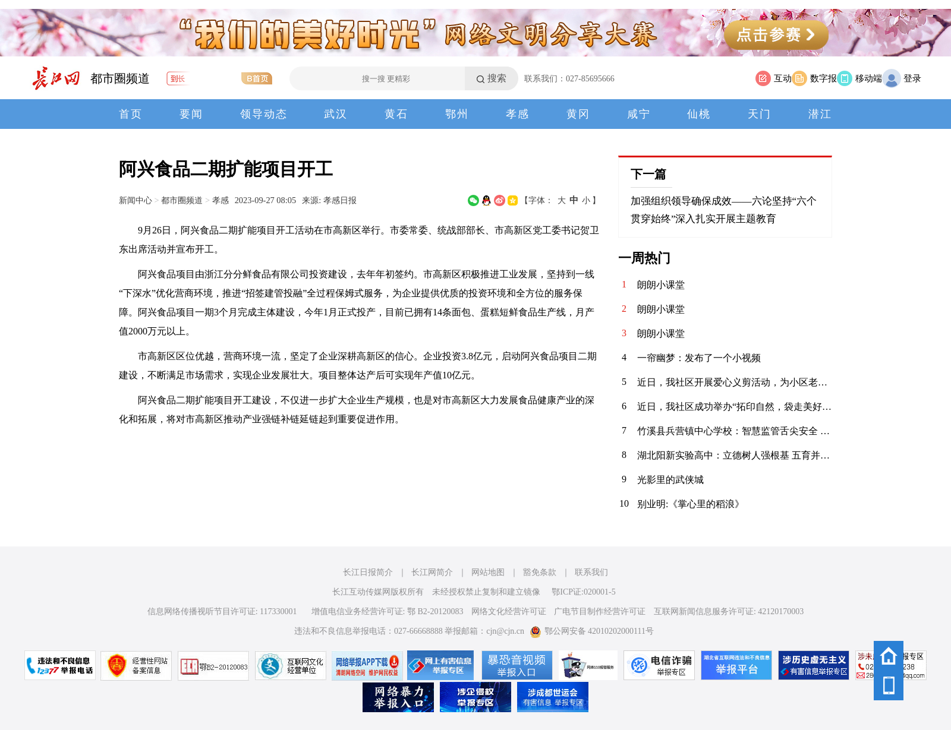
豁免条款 (539, 572)
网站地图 (488, 572)
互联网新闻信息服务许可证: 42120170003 (729, 611)
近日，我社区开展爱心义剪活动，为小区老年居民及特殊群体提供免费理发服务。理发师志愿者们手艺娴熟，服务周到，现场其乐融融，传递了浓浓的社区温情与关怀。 (734, 382)
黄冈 (578, 114)
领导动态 (264, 114)
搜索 (496, 78)
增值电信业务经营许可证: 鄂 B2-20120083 (387, 611)
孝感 (518, 114)
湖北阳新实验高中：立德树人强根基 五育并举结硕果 (734, 455)
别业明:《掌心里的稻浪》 (690, 504)
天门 (759, 114)
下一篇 (648, 174)
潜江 (820, 114)
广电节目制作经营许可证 (599, 611)
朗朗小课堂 (661, 285)
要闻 (191, 114)
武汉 (336, 114)
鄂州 (457, 114)
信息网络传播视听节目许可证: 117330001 (222, 611)
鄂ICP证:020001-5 (583, 591)
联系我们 (591, 572)
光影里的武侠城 (670, 480)
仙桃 (699, 114)
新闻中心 (135, 200)
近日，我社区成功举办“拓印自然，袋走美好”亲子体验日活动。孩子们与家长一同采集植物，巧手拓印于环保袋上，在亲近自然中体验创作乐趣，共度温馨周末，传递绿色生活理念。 (734, 407)
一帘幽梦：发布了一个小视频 (699, 358)
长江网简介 (432, 572)
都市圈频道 (120, 78)
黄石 (396, 114)
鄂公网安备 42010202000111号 (592, 631)
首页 (131, 114)
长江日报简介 (368, 572)
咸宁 (639, 114)
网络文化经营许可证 (508, 611)
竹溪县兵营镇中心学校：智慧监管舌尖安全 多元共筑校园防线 (734, 431)
